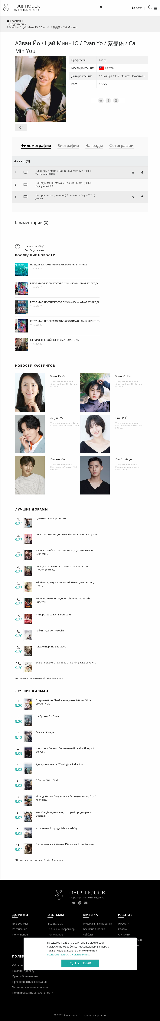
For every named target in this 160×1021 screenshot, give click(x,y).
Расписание (19, 929)
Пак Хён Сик (58, 459)
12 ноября (105, 76)
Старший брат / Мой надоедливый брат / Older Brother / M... (64, 701)
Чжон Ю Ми (58, 376)
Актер (102, 60)
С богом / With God (47, 780)
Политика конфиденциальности (32, 992)
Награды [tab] (94, 145)
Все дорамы (20, 923)
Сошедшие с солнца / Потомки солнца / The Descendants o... (62, 568)
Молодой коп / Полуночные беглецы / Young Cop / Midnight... (66, 798)
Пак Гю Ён (121, 418)
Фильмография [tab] (36, 145)
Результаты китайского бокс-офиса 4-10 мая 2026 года (65, 302)
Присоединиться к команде (29, 982)
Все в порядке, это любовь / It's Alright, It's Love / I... (66, 662)
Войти (137, 7)
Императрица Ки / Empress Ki (53, 614)
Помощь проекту (23, 971)
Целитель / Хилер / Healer (51, 518)
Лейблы (88, 934)
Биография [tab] (68, 145)
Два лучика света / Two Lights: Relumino (59, 764)
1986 (116, 76)
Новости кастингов (35, 366)
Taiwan (109, 68)
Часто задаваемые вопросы (30, 987)
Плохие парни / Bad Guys (51, 646)
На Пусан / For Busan (48, 716)
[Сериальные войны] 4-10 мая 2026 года (54, 340)
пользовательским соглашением (68, 954)
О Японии (124, 934)
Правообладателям (25, 976)
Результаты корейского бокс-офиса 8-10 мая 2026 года (65, 321)
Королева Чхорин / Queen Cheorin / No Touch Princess (63, 600)
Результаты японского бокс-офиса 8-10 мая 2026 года (64, 283)
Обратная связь (22, 965)
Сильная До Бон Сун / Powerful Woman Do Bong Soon (67, 534)
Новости (123, 923)
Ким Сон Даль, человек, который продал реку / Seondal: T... (64, 814)
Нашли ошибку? (34, 246)
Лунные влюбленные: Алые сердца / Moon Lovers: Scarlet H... (66, 552)
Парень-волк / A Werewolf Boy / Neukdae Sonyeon (65, 844)
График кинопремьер (61, 929)
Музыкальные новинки (97, 923)
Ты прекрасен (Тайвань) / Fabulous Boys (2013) (65, 195)
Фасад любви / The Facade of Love (63, 385)
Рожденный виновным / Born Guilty (127, 468)
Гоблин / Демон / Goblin (50, 630)
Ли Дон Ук (56, 418)
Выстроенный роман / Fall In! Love (128, 426)
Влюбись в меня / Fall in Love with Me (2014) (63, 171)
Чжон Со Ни (123, 376)
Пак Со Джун (123, 459)
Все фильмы (55, 923)
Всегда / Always (45, 732)
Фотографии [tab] (121, 145)
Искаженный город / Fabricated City (56, 828)
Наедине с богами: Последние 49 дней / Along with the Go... (65, 750)
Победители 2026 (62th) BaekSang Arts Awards (59, 264)
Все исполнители (94, 929)
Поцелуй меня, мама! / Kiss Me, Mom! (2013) (63, 183)
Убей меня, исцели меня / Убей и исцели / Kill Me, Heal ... (65, 584)
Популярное (20, 934)
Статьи (122, 929)
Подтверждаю (79, 963)
